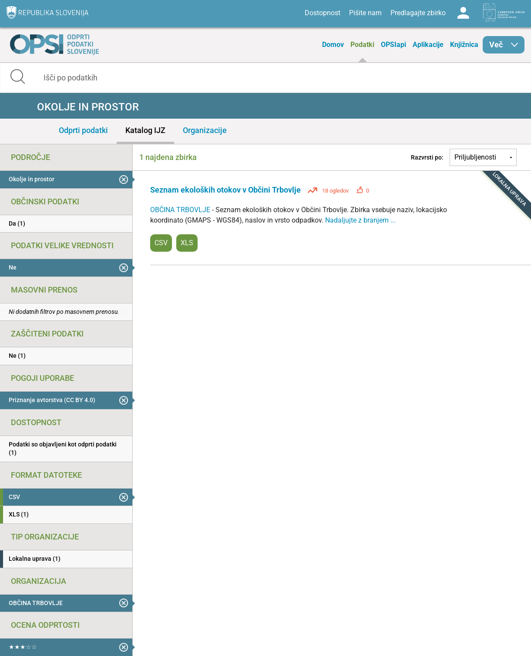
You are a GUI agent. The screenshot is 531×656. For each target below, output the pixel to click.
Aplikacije (428, 44)
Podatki (362, 44)
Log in (463, 13)
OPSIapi (393, 44)
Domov (333, 44)
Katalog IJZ (145, 130)
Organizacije (205, 130)
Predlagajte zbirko (418, 13)
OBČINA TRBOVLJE (181, 210)
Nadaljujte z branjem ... (360, 220)
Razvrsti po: (427, 157)
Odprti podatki (83, 130)
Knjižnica (464, 44)
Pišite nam (365, 13)
